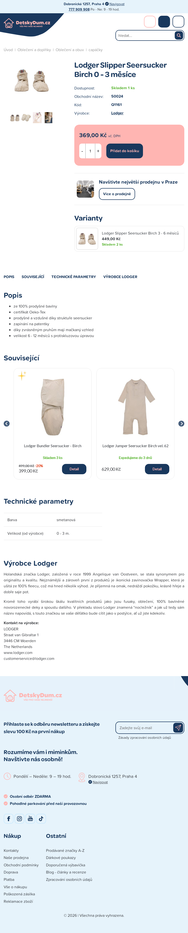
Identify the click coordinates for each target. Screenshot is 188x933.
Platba (9, 879)
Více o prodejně (117, 194)
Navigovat (117, 4)
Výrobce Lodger (120, 276)
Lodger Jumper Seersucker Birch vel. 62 (135, 445)
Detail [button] (74, 469)
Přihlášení (150, 22)
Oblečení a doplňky (34, 49)
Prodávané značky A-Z (65, 850)
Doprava (11, 872)
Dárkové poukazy (61, 857)
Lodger (117, 113)
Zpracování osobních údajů (69, 879)
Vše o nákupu (15, 886)
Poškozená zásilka (19, 894)
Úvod (8, 49)
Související (33, 276)
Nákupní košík (164, 22)
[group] (52, 424)
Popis (9, 276)
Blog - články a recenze (66, 872)
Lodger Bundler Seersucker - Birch (52, 445)
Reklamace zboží (18, 901)
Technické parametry (73, 276)
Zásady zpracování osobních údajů (144, 737)
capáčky (96, 49)
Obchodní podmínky (21, 865)
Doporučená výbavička (65, 865)
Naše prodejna (16, 857)
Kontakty (11, 850)
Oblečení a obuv (70, 49)
